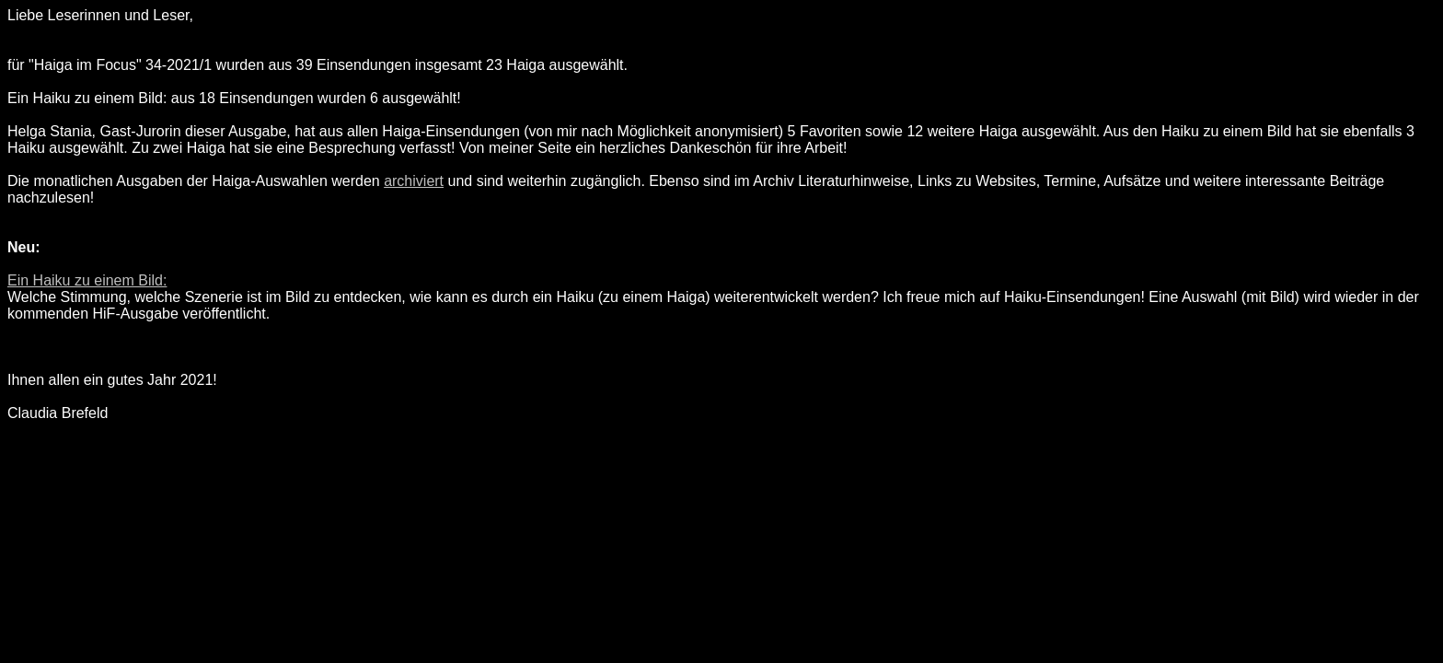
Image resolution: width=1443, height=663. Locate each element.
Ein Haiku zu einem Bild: (87, 280)
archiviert (414, 181)
